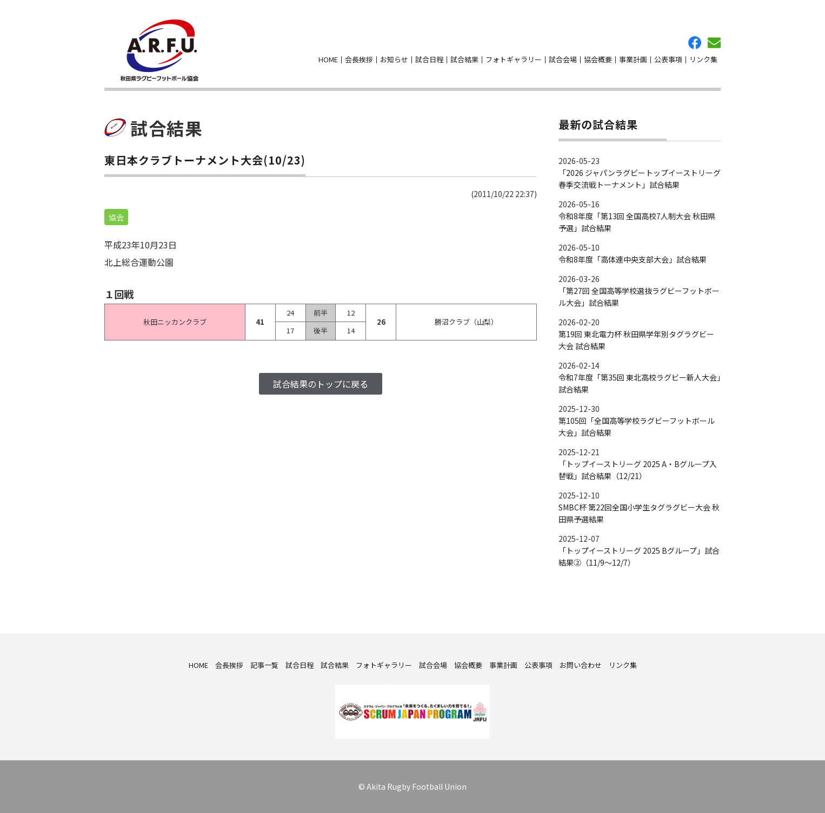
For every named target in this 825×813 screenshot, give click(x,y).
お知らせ (394, 59)
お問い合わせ (714, 42)
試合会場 (563, 59)
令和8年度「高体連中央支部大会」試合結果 (632, 259)
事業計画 (633, 59)
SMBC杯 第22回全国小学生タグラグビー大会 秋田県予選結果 (639, 513)
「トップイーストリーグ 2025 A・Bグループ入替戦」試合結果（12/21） (637, 469)
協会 (116, 217)
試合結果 (464, 59)
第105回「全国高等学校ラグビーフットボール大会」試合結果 (636, 426)
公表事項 (668, 59)
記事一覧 (264, 664)
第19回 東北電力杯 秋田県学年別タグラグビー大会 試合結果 (636, 340)
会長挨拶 (359, 59)
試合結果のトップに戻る (320, 383)
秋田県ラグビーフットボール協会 (159, 50)
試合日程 (429, 59)
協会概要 (598, 59)
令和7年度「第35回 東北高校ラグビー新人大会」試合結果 (639, 383)
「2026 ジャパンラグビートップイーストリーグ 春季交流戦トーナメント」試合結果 (639, 178)
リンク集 (703, 59)
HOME (328, 59)
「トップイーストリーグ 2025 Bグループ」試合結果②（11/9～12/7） (639, 556)
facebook (694, 42)
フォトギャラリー (513, 59)
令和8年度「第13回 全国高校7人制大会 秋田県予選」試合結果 (636, 222)
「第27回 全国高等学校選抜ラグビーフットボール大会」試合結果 (639, 296)
